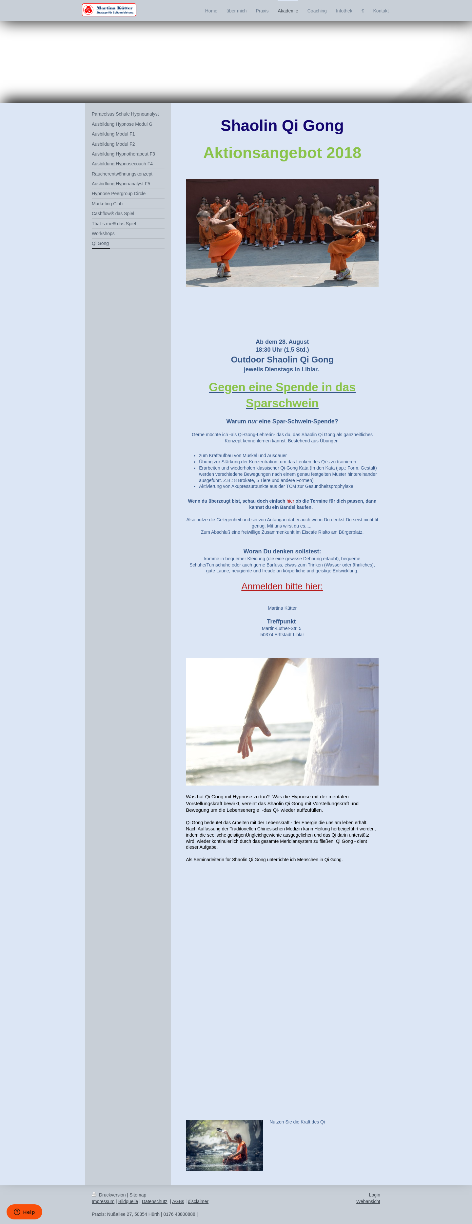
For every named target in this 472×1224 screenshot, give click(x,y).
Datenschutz (154, 1201)
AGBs (178, 1201)
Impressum (103, 1201)
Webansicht (368, 1201)
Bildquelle (128, 1201)
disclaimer (198, 1201)
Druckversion (109, 1194)
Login (374, 1194)
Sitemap (137, 1194)
